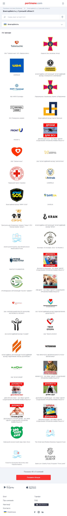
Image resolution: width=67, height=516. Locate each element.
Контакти (6, 508)
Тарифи (37, 496)
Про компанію (8, 500)
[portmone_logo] (33, 3)
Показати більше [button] (33, 477)
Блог (5, 496)
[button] (10, 512)
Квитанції (6, 504)
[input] (31, 17)
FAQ (36, 500)
